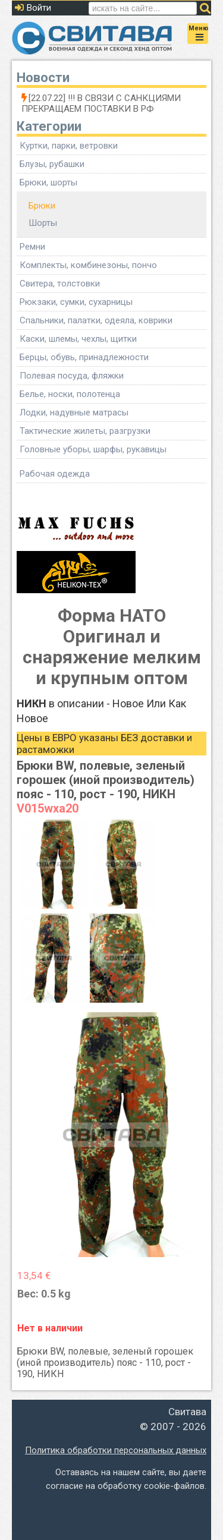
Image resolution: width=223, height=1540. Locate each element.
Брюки (42, 205)
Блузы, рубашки (52, 164)
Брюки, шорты (48, 182)
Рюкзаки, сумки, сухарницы (76, 302)
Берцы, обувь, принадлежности (84, 357)
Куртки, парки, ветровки (69, 145)
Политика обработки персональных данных (115, 1450)
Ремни (32, 246)
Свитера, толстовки (60, 283)
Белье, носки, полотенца (70, 394)
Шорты (43, 223)
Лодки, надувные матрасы (74, 412)
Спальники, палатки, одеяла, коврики (96, 320)
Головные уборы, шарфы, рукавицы (93, 449)
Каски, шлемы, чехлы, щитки (78, 338)
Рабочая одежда (55, 473)
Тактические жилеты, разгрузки (85, 431)
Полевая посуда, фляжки (72, 375)
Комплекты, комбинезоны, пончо (88, 265)
